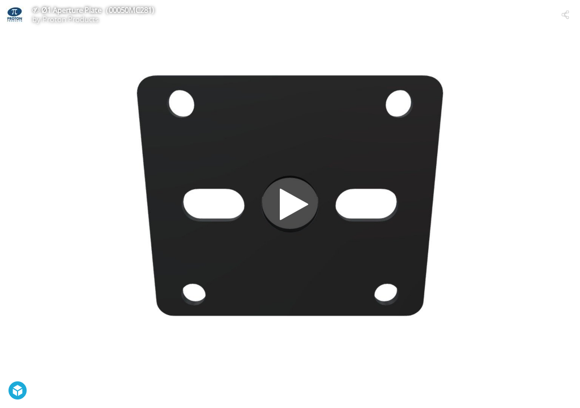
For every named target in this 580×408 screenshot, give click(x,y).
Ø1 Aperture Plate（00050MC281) (97, 10)
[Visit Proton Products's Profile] (15, 15)
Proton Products (70, 19)
